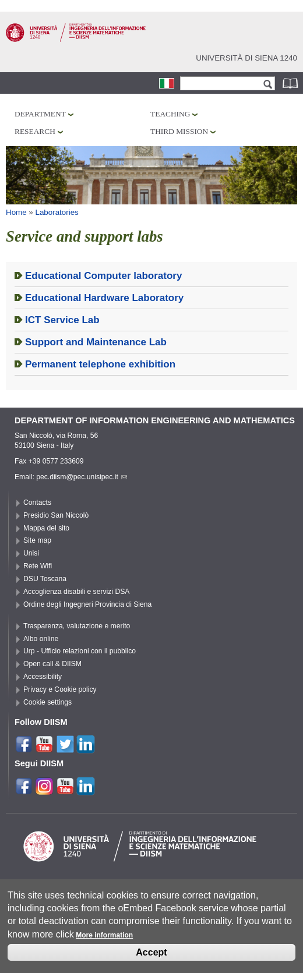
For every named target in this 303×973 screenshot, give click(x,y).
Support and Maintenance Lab (96, 342)
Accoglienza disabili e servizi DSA (76, 592)
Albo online (40, 639)
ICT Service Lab (62, 319)
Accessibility (42, 677)
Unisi (31, 553)
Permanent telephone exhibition (100, 364)
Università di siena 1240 (246, 58)
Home (16, 212)
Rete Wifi (37, 566)
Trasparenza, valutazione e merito (76, 626)
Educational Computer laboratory (103, 275)
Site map (37, 540)
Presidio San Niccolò (56, 515)
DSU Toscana (44, 579)
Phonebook (291, 83)
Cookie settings (47, 702)
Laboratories (57, 212)
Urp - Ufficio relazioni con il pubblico (79, 651)
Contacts (37, 502)
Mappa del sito (46, 528)
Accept (151, 955)
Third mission (179, 131)
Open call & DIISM (52, 664)
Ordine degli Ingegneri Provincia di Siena (87, 604)
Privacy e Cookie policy (60, 689)
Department (40, 113)
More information (104, 939)
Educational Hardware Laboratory (104, 297)
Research (35, 131)
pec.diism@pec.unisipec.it (81, 477)
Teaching (170, 113)
